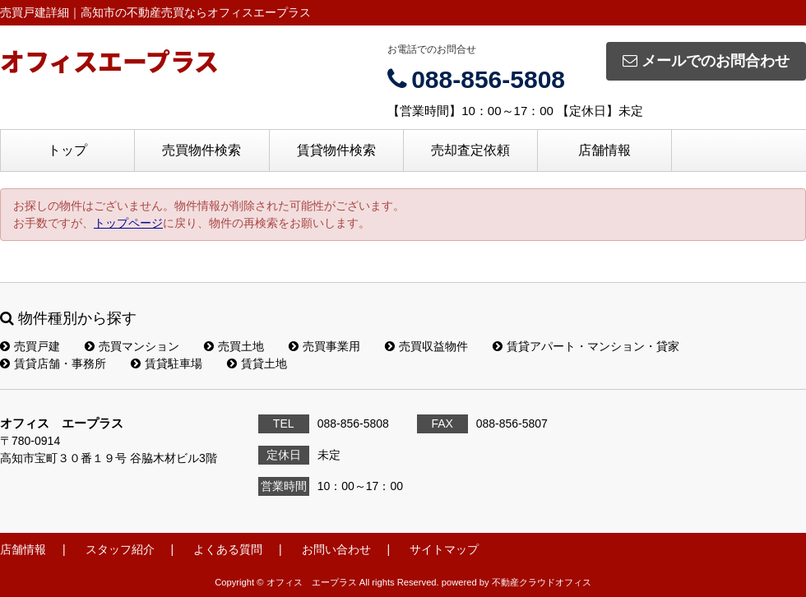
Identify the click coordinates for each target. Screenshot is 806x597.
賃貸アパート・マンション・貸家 (586, 346)
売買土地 (234, 346)
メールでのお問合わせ (706, 61)
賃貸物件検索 (336, 150)
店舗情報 (604, 150)
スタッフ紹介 (120, 549)
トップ (67, 150)
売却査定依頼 (470, 150)
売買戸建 (30, 346)
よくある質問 (227, 549)
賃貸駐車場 (166, 363)
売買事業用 (324, 346)
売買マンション (132, 346)
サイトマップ (444, 549)
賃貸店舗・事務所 (53, 363)
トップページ (128, 222)
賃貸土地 (257, 363)
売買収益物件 (426, 346)
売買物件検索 (201, 150)
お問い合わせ (336, 549)
